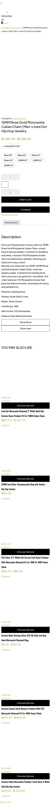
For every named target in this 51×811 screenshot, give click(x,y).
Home (4, 27)
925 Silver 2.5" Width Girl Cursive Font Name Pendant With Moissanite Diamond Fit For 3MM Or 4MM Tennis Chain (24, 562)
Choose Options (25, 405)
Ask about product (9, 214)
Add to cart (25, 199)
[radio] (11, 146)
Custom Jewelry (15, 27)
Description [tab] (11, 222)
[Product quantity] (4, 184)
